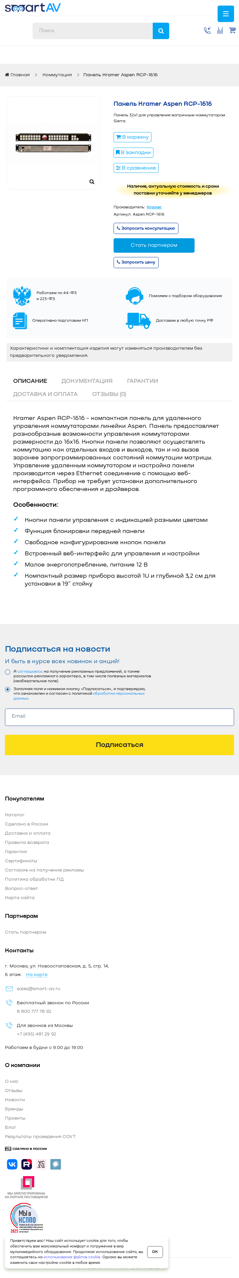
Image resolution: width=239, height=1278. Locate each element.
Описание (30, 381)
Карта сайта (20, 897)
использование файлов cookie (71, 1257)
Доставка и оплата (45, 394)
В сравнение (136, 168)
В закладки (133, 152)
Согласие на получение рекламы (44, 870)
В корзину (132, 137)
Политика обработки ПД (34, 879)
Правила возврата (27, 842)
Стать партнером (154, 245)
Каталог (15, 815)
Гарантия (16, 851)
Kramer (154, 207)
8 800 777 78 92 (34, 1011)
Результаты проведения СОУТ (40, 1136)
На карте (36, 974)
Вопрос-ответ (21, 888)
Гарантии (142, 381)
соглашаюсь (30, 672)
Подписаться (120, 745)
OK (155, 1252)
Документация (87, 381)
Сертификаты (21, 861)
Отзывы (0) (109, 394)
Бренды (14, 1109)
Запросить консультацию (146, 228)
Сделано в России (26, 824)
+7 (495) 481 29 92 (36, 1034)
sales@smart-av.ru (38, 989)
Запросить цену (136, 262)
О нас (11, 1081)
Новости (15, 1100)
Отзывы (13, 1090)
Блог (10, 1127)
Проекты (15, 1118)
